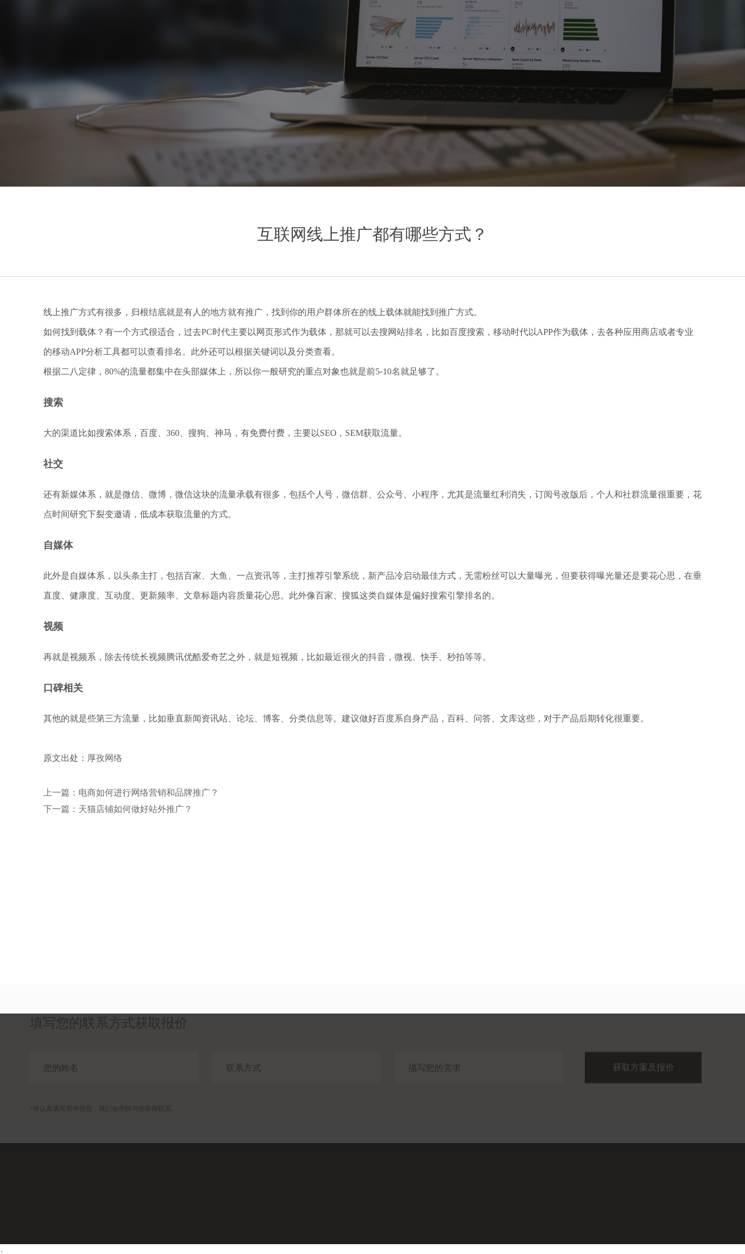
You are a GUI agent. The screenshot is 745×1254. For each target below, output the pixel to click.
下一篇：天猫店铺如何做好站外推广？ (118, 809)
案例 (588, 31)
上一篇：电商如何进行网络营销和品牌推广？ (131, 792)
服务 (548, 31)
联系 (706, 31)
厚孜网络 (104, 758)
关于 (667, 31)
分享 (627, 31)
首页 (509, 31)
